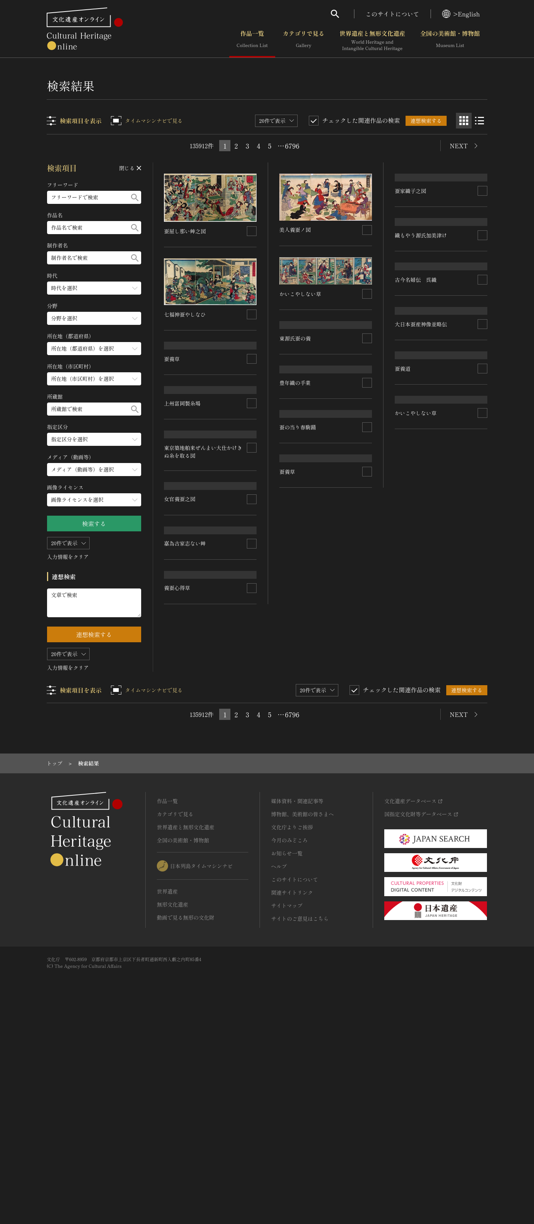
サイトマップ (286, 1115)
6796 (292, 145)
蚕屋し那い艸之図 (185, 231)
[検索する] (134, 197)
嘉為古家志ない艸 (185, 719)
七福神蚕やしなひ (185, 314)
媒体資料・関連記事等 (297, 1011)
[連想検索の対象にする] (252, 231)
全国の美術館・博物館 (450, 41)
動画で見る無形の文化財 (185, 1127)
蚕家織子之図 (410, 241)
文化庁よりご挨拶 (292, 1037)
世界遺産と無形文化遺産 (372, 41)
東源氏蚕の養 (295, 376)
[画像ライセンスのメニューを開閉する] (94, 499)
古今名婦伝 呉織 (416, 488)
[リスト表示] (479, 120)
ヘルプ (279, 1076)
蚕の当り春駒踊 (298, 632)
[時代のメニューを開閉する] (94, 288)
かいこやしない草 (185, 782)
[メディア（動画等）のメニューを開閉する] (94, 469)
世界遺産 (167, 1101)
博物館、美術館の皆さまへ (302, 1024)
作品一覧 (252, 41)
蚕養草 (172, 397)
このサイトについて (392, 13)
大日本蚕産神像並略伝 (421, 570)
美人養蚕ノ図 (295, 229)
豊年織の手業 (295, 548)
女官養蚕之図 (180, 655)
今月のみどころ (289, 1050)
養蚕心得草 (177, 866)
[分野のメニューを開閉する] (94, 318)
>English (461, 13)
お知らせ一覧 (286, 1063)
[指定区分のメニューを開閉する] (94, 439)
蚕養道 (402, 653)
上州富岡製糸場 (182, 481)
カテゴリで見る (304, 41)
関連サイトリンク (292, 1102)
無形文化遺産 (172, 1114)
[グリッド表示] (464, 120)
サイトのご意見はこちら (300, 1129)
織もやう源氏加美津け (421, 325)
